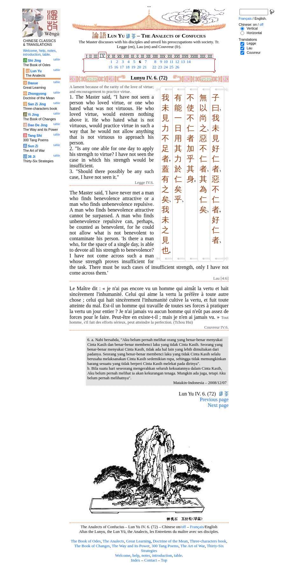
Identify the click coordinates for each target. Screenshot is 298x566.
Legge (251, 43)
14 (188, 61)
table (178, 555)
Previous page (214, 399)
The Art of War (192, 546)
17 (121, 67)
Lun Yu (35, 71)
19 (132, 67)
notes (146, 555)
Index (135, 560)
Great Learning (138, 541)
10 (165, 61)
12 (176, 61)
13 (182, 61)
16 (115, 67)
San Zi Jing (37, 104)
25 (171, 67)
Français (197, 527)
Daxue (33, 83)
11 (171, 61)
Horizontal (254, 33)
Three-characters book (208, 541)
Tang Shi (35, 135)
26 (176, 67)
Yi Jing (33, 114)
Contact (150, 560)
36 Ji (31, 156)
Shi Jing (34, 60)
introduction (162, 555)
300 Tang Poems (164, 546)
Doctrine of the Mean (170, 541)
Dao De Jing (37, 125)
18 (127, 67)
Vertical (252, 28)
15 (110, 67)
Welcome (122, 555)
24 (165, 67)
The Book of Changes (92, 546)
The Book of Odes (85, 541)
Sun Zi (33, 146)
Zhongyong (37, 93)
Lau (249, 48)
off (183, 527)
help (135, 555)
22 (153, 67)
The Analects (113, 541)
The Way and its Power (130, 546)
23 (159, 67)
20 (138, 67)
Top (164, 560)
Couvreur (253, 52)
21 (144, 67)
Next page (218, 405)
